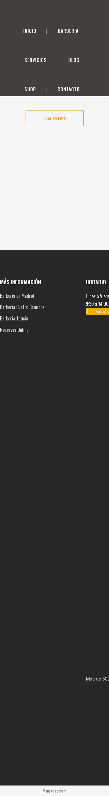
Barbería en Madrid (17, 295)
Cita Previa (54, 118)
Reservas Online (14, 330)
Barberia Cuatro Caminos (22, 307)
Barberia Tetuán (14, 318)
